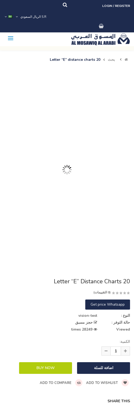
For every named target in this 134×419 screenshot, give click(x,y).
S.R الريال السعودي (30, 17)
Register (122, 6)
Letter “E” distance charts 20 (75, 60)
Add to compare (61, 382)
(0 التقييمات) (102, 292)
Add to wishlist (107, 382)
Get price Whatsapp (108, 304)
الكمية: (125, 341)
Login (107, 6)
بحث (111, 60)
